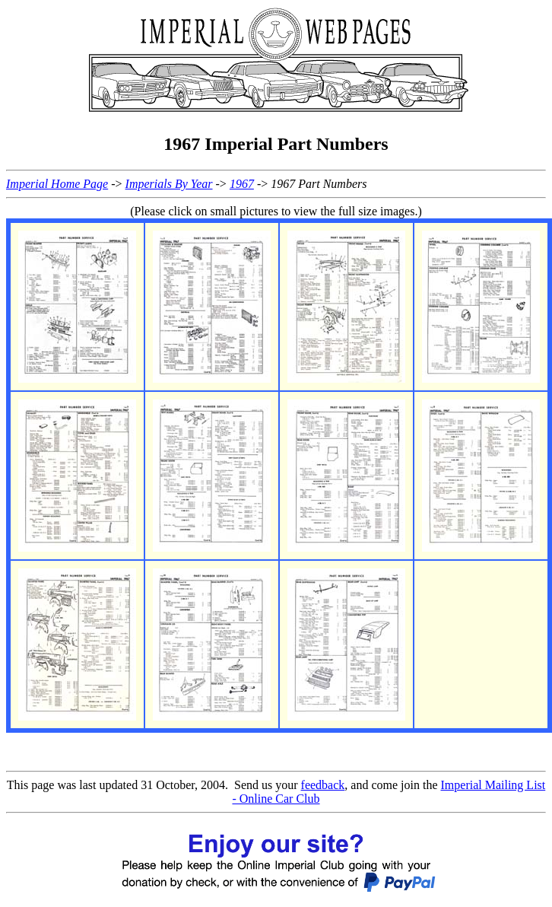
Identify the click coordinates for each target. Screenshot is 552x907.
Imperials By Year (169, 183)
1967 (242, 183)
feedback (323, 784)
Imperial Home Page (57, 183)
